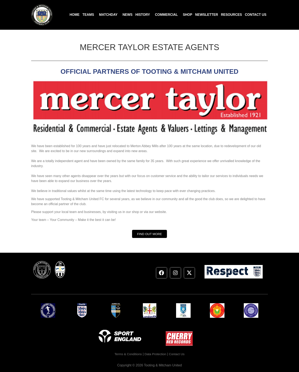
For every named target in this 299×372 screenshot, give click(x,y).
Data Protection (155, 354)
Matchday (108, 14)
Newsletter (206, 14)
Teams (88, 14)
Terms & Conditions (127, 354)
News (127, 14)
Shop (187, 14)
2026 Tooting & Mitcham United (159, 365)
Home (75, 14)
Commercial (166, 14)
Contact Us (255, 14)
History (142, 14)
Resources (231, 14)
